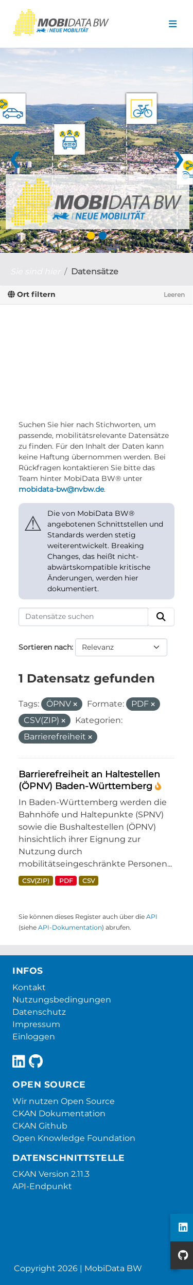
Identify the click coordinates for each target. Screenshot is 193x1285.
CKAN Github (39, 1126)
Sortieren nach (45, 647)
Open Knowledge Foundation (73, 1138)
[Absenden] (161, 617)
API (151, 916)
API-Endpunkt (42, 1186)
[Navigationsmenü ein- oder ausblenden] (173, 24)
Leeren (174, 294)
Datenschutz (39, 1012)
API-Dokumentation (70, 927)
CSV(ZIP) (35, 881)
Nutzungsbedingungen (61, 1000)
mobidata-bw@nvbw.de (61, 489)
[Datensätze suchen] (83, 617)
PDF (66, 881)
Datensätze (94, 271)
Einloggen (33, 1036)
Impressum (36, 1024)
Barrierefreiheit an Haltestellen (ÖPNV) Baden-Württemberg (89, 780)
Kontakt (29, 987)
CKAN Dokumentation (59, 1113)
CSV (88, 881)
